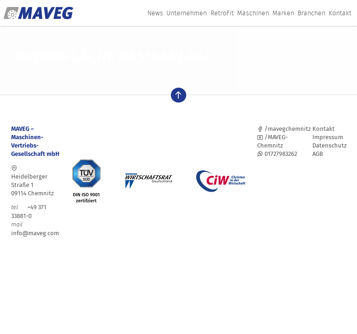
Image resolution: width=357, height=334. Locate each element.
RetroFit (222, 13)
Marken (283, 13)
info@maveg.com (35, 233)
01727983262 (277, 153)
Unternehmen (186, 13)
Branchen (311, 13)
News (155, 13)
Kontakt (340, 13)
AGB (317, 153)
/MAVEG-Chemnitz (272, 141)
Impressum (327, 137)
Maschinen (253, 13)
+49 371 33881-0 (28, 211)
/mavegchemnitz (284, 128)
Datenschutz (329, 145)
